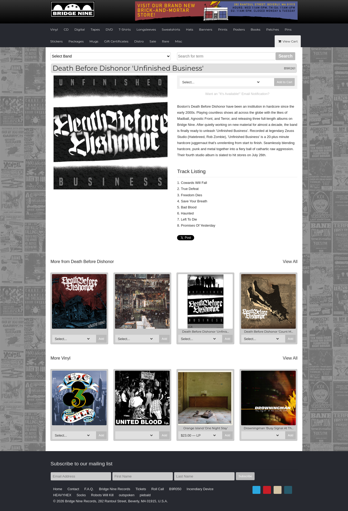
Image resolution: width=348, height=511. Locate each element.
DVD (109, 29)
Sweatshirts (171, 29)
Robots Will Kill (102, 495)
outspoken (126, 495)
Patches (272, 29)
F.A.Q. (89, 489)
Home (57, 489)
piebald (145, 495)
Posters (239, 29)
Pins (288, 29)
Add (101, 338)
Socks (81, 495)
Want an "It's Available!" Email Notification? (237, 94)
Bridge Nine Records (114, 489)
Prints (222, 29)
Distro (139, 41)
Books (255, 29)
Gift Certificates (116, 41)
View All (290, 261)
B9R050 (175, 489)
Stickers (56, 41)
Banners (205, 29)
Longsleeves (146, 29)
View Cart (288, 41)
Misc (178, 41)
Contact (73, 489)
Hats (189, 29)
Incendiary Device (200, 489)
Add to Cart (284, 82)
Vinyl (54, 29)
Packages (76, 41)
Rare (165, 41)
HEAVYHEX (62, 495)
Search (285, 56)
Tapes (95, 29)
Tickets (140, 489)
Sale (153, 41)
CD (66, 29)
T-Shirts (125, 29)
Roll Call (157, 489)
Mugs (93, 41)
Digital (79, 29)
